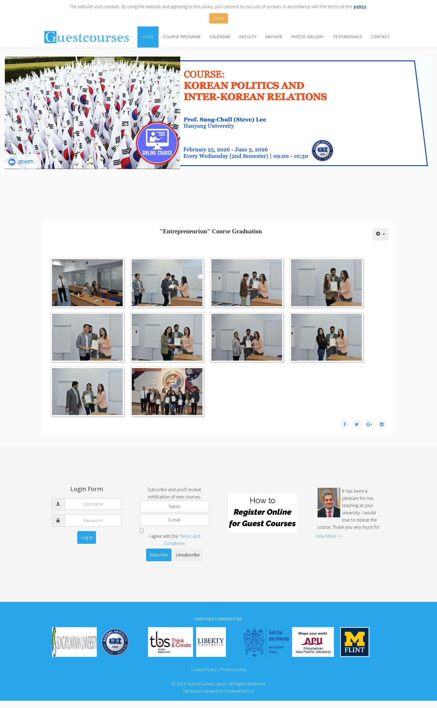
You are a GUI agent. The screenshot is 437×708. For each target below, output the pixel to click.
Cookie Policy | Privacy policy (218, 669)
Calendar (220, 36)
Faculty (248, 36)
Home (148, 36)
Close (218, 18)
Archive (274, 36)
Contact (380, 36)
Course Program (182, 36)
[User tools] (380, 234)
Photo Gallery (307, 36)
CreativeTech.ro (239, 691)
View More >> (329, 536)
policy (360, 6)
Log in (87, 537)
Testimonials (347, 36)
